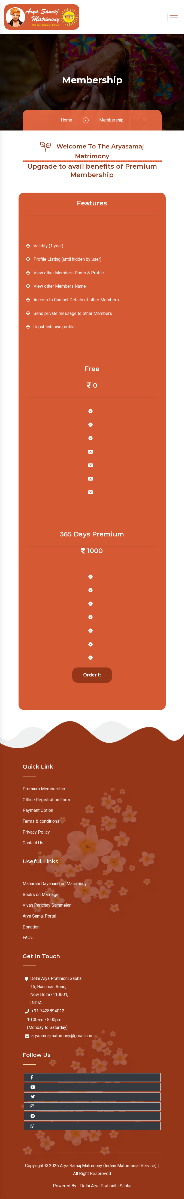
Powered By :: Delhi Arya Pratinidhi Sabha (92, 1185)
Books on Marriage (41, 893)
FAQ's (28, 936)
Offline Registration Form (46, 798)
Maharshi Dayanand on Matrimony (55, 882)
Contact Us (33, 841)
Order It (92, 676)
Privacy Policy (36, 830)
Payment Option (38, 809)
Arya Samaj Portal (39, 914)
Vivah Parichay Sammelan (47, 903)
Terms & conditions (41, 819)
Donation (31, 925)
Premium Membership (44, 787)
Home (66, 120)
